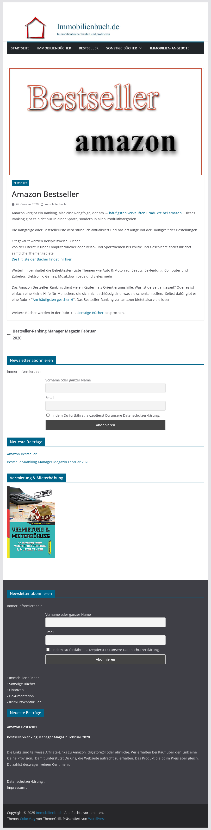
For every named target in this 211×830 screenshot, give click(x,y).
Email (49, 397)
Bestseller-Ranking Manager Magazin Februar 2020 (51, 334)
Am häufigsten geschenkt (53, 299)
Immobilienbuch (55, 204)
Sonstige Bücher (121, 48)
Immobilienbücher (54, 48)
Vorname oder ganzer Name (68, 380)
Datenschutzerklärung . (26, 781)
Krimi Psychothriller (25, 702)
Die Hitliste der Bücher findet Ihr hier (42, 259)
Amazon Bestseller (22, 454)
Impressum (16, 787)
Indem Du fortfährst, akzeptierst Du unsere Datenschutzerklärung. (103, 415)
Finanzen (16, 690)
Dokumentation (21, 696)
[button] (139, 48)
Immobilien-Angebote (169, 48)
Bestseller (89, 48)
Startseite (20, 48)
